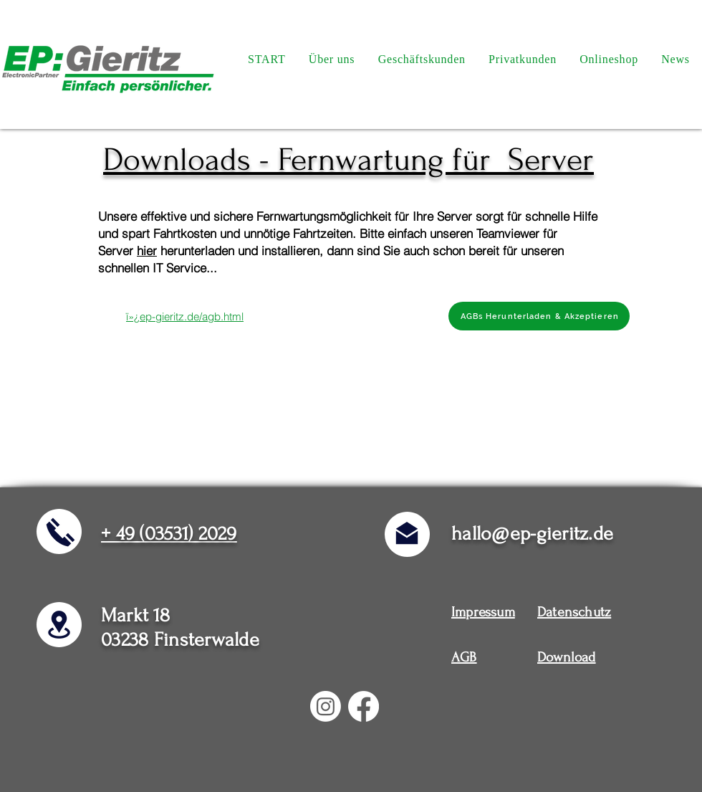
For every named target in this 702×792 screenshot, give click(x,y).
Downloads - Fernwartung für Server (348, 160)
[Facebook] (363, 706)
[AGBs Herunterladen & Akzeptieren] (539, 316)
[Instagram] (325, 706)
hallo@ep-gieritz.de (532, 534)
